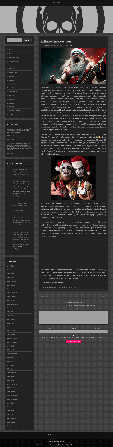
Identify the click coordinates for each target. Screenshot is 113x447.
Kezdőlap (56, 3)
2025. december (12, 293)
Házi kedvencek (14, 61)
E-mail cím (73, 328)
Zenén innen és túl (15, 110)
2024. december (12, 338)
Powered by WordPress (56, 442)
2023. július (10, 403)
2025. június (10, 315)
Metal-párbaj (13, 91)
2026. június (10, 270)
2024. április (11, 369)
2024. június (10, 361)
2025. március (11, 327)
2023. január (11, 426)
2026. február (11, 285)
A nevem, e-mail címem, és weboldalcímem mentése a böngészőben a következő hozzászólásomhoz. (73, 337)
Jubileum (12, 69)
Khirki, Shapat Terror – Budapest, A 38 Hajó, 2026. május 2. (20, 208)
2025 (67, 287)
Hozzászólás (73, 309)
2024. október (11, 346)
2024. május (10, 365)
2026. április (11, 277)
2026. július (10, 266)
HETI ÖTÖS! (10, 136)
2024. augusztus (12, 353)
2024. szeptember (12, 350)
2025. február (11, 331)
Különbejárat (54, 287)
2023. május (10, 411)
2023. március (11, 418)
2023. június (10, 407)
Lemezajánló (13, 84)
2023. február (11, 422)
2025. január (11, 334)
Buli (10, 53)
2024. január (11, 380)
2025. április (11, 323)
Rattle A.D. (68, 45)
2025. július (10, 312)
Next (104, 296)
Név (50, 328)
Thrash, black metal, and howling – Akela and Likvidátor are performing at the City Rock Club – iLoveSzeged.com (21, 191)
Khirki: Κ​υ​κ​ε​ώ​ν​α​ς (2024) (20, 203)
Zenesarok (12, 114)
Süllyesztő (12, 99)
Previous (44, 296)
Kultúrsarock (13, 76)
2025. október (11, 300)
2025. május (10, 319)
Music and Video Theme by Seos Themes (63, 445)
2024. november (12, 342)
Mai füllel (12, 88)
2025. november (12, 296)
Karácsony (72, 287)
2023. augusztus (12, 399)
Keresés (27, 40)
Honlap (96, 328)
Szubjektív (12, 103)
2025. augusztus (12, 308)
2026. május (10, 274)
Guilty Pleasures (14, 57)
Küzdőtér (12, 80)
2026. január (11, 289)
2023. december (12, 384)
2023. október (11, 392)
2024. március (11, 372)
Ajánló (11, 50)
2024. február (11, 376)
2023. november (12, 388)
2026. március (11, 281)
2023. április (11, 414)
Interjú (11, 65)
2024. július (10, 357)
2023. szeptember (12, 395)
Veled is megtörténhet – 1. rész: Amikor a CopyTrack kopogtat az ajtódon (21, 220)
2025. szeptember (12, 304)
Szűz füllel (12, 107)
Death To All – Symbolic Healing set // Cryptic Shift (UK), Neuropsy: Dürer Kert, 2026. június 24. (19, 130)
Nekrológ (12, 95)
